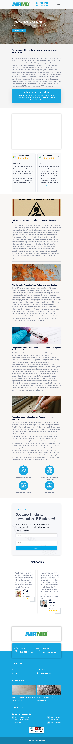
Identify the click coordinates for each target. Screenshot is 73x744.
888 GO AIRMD (42, 6)
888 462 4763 (42, 3)
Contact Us (41, 669)
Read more (23, 186)
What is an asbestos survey (45, 697)
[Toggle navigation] (58, 4)
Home (15, 669)
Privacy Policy (17, 673)
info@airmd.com (50, 652)
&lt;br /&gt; (36, 131)
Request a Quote (19, 31)
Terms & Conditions (44, 673)
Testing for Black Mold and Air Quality (23, 697)
